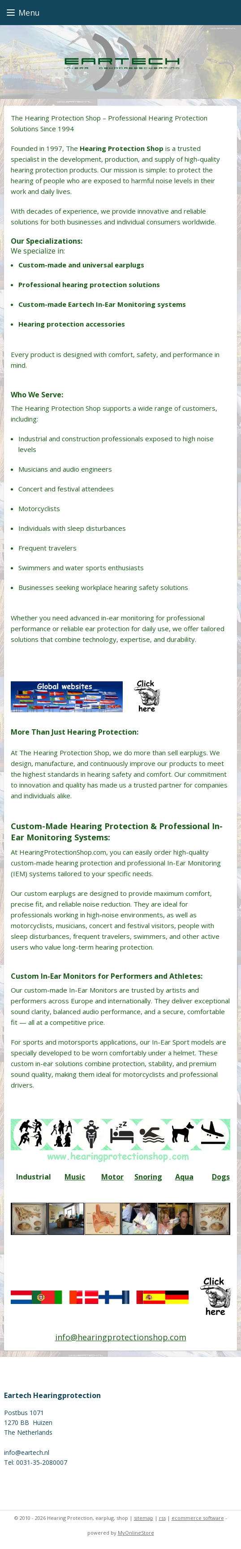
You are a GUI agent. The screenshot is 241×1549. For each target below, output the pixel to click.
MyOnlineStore (136, 1532)
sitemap (143, 1518)
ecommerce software (198, 1518)
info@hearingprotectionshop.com (120, 1336)
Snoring (148, 1177)
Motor (112, 1177)
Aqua (184, 1177)
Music (75, 1177)
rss (162, 1518)
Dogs (221, 1177)
